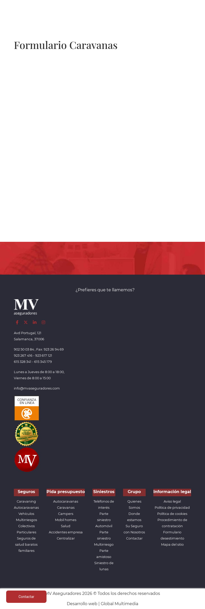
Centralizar (66, 538)
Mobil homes (65, 520)
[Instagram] (43, 322)
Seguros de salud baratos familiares (26, 544)
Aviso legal (172, 501)
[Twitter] (26, 322)
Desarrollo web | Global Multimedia (102, 603)
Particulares (26, 532)
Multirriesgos (26, 520)
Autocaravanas (26, 508)
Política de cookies (172, 514)
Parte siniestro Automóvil (103, 520)
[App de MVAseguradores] (27, 459)
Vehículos (26, 514)
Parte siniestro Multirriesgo (104, 538)
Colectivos (26, 526)
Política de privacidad (172, 508)
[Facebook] (17, 322)
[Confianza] (27, 408)
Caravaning (26, 501)
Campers (65, 514)
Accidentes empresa (66, 532)
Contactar (134, 538)
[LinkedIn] (35, 322)
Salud (65, 526)
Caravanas (65, 508)
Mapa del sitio (172, 544)
